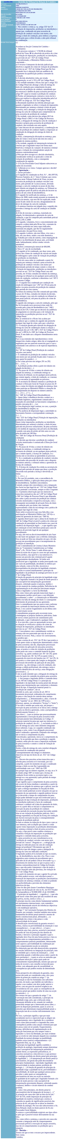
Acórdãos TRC (8, 1)
